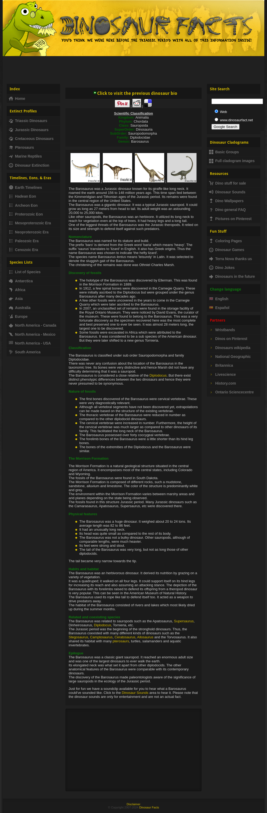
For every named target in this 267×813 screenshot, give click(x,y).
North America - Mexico (32, 334)
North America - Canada (32, 325)
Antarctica (21, 281)
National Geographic (230, 356)
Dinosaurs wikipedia (229, 348)
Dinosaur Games (226, 250)
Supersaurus (184, 621)
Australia (19, 308)
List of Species (25, 272)
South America (25, 352)
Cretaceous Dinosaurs (31, 138)
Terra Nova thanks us (230, 259)
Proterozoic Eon (26, 214)
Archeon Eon (23, 205)
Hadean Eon (22, 196)
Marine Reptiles (25, 156)
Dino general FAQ (227, 210)
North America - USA (30, 343)
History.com (222, 383)
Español (219, 308)
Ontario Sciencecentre (231, 392)
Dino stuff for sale (227, 183)
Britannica (221, 365)
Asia (16, 298)
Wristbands (222, 330)
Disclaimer (133, 804)
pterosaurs (121, 641)
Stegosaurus (78, 637)
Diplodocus (158, 375)
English (218, 299)
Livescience (222, 374)
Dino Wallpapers (226, 201)
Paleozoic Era (23, 241)
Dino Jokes (222, 267)
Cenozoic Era (23, 250)
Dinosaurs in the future (232, 276)
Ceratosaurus (125, 637)
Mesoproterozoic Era (30, 223)
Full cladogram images (232, 161)
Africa (17, 290)
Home (17, 98)
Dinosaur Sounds (135, 693)
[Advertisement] (134, 68)
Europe (18, 316)
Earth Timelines (25, 187)
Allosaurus (145, 637)
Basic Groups (224, 152)
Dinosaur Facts (149, 807)
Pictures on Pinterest (230, 219)
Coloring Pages (225, 241)
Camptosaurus (101, 637)
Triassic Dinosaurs (28, 121)
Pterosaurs (21, 147)
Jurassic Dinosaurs (29, 130)
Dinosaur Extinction (29, 165)
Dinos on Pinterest (228, 339)
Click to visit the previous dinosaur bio (135, 93)
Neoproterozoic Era (29, 232)
